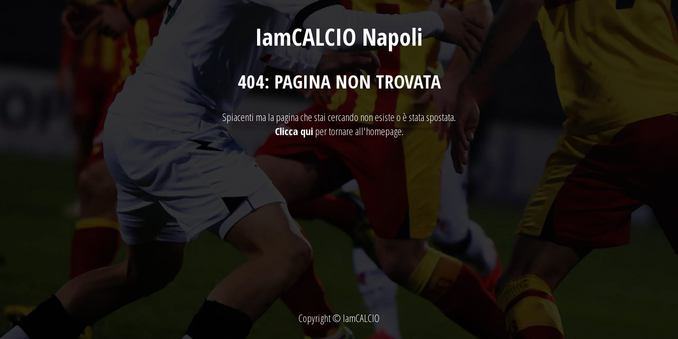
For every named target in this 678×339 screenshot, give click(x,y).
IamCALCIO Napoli (339, 37)
